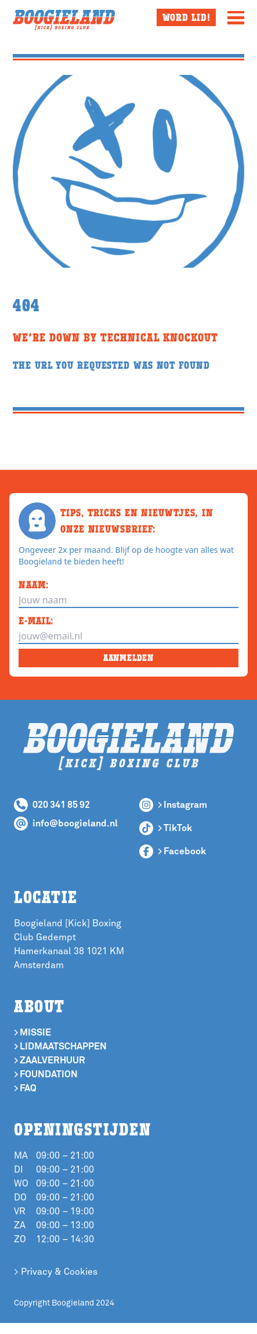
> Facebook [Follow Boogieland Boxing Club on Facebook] (182, 851)
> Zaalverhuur (49, 1060)
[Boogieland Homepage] (64, 20)
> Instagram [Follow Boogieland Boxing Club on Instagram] (182, 805)
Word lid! (186, 17)
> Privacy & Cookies (55, 1272)
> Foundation (46, 1074)
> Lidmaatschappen (60, 1046)
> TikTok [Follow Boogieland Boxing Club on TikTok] (175, 828)
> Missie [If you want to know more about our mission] (32, 1032)
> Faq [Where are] (25, 1088)
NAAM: (34, 584)
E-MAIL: (36, 620)
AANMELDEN (128, 658)
